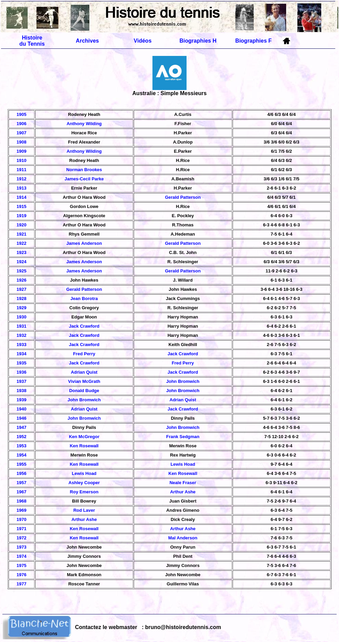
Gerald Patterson (183, 197)
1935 (22, 362)
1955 (22, 464)
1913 (22, 188)
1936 (22, 372)
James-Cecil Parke (84, 178)
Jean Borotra (84, 298)
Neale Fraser (183, 482)
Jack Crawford (84, 326)
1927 (22, 289)
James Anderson (84, 243)
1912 (22, 178)
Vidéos (142, 41)
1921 (22, 234)
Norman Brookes (84, 169)
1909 (22, 151)
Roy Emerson (84, 491)
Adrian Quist (84, 372)
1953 (22, 445)
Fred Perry (84, 353)
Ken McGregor (84, 436)
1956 (22, 473)
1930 (22, 316)
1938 (22, 390)
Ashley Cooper (84, 482)
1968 (22, 501)
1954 (22, 455)
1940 (22, 409)
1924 (22, 261)
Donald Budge (84, 390)
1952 (22, 436)
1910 (22, 160)
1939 (22, 399)
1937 (22, 381)
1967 (22, 491)
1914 (22, 197)
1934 (22, 353)
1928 (22, 298)
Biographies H (197, 41)
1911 (22, 169)
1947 (22, 427)
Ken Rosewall (84, 445)
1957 (22, 482)
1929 (22, 307)
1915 (22, 206)
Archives (87, 41)
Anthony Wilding (84, 123)
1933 (22, 344)
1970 (22, 519)
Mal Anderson (182, 537)
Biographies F (253, 41)
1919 (22, 215)
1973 (22, 547)
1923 (22, 252)
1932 (22, 335)
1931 (22, 326)
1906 (22, 123)
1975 (22, 565)
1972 (22, 537)
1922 (22, 243)
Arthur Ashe (183, 491)
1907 (22, 132)
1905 (22, 114)
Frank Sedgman (183, 436)
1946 (22, 418)
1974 (22, 556)
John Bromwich (183, 381)
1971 (22, 528)
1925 (22, 270)
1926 (22, 280)
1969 (22, 510)
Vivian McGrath (84, 381)
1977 (22, 583)
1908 (22, 142)
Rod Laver (84, 510)
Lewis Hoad (183, 464)
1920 (22, 224)
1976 (22, 574)
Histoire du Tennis (32, 41)
